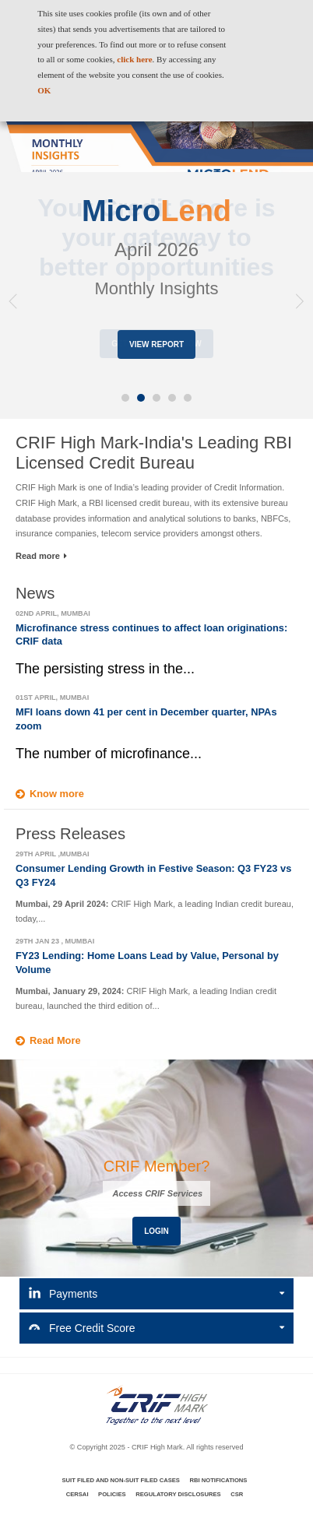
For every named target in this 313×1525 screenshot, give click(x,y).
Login (156, 1231)
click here (134, 59)
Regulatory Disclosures (177, 1494)
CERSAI (77, 1494)
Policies (112, 1494)
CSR (236, 1494)
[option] (156, 233)
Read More (55, 1040)
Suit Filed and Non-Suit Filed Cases (121, 1480)
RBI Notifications (218, 1480)
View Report (156, 344)
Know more (57, 793)
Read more (41, 555)
